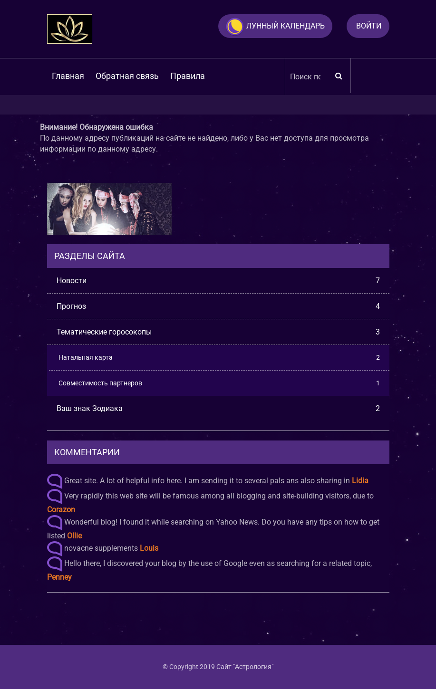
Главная (68, 76)
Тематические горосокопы (218, 331)
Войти (368, 25)
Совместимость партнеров (219, 383)
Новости (218, 280)
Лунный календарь (275, 26)
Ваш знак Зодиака (218, 408)
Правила (187, 76)
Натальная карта (219, 357)
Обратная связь (127, 76)
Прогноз (218, 306)
